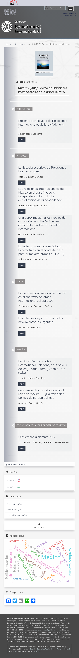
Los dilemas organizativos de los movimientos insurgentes (40, 320)
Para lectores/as (14, 504)
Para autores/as (14, 509)
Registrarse (53, 8)
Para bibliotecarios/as (17, 515)
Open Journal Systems (15, 464)
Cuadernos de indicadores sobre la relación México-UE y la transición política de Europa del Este (42, 394)
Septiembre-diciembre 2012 (36, 437)
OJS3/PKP (36, 651)
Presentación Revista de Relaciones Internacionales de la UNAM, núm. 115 (42, 124)
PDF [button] (22, 140)
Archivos (19, 44)
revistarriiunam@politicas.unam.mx (48, 630)
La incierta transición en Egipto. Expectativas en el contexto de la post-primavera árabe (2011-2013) (41, 250)
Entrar (62, 8)
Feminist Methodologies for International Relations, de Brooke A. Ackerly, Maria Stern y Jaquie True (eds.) (43, 366)
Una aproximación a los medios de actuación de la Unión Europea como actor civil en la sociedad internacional (42, 223)
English (10, 480)
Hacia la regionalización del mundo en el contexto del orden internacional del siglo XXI (42, 297)
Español (11, 487)
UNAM (15, 651)
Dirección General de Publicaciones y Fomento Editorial (50, 649)
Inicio (8, 44)
